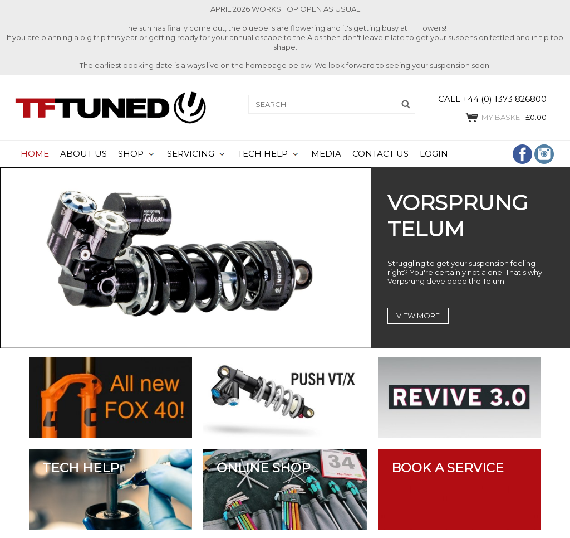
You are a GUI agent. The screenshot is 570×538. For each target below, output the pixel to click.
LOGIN (434, 154)
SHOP (131, 154)
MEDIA (326, 154)
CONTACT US (380, 154)
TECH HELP (263, 154)
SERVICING (190, 154)
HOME (35, 154)
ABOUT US (83, 154)
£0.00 (505, 117)
